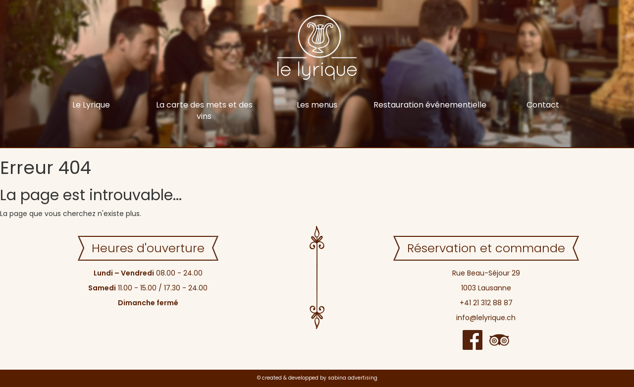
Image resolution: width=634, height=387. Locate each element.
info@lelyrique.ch (486, 318)
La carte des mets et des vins (204, 110)
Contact (543, 105)
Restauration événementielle (429, 105)
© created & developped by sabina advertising (317, 378)
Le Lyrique (91, 105)
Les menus (317, 105)
